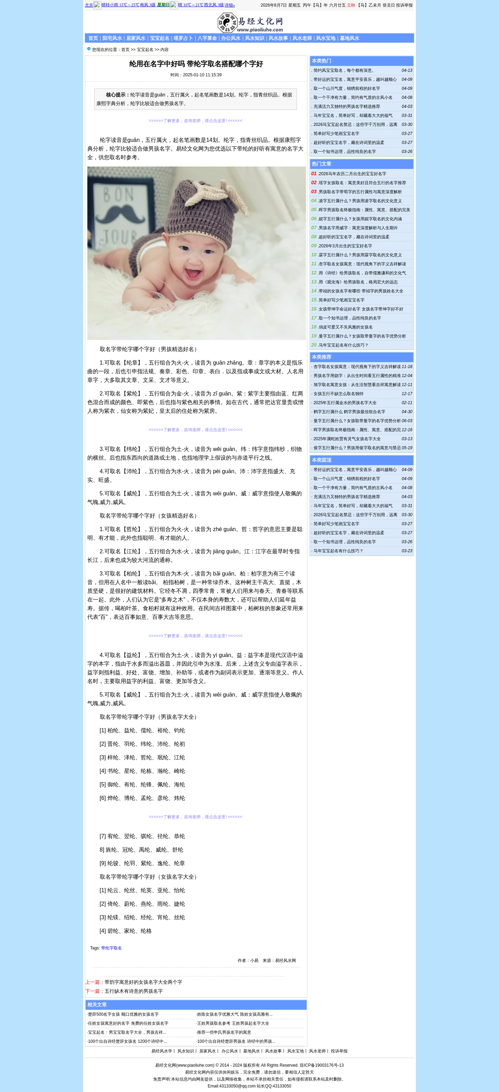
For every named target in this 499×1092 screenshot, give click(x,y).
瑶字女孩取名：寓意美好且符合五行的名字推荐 (362, 182)
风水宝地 (325, 38)
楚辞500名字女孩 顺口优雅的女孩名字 (123, 1014)
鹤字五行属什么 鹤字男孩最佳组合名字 (349, 411)
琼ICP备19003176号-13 (322, 1065)
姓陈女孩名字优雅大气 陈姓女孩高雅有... (234, 1014)
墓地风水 (349, 38)
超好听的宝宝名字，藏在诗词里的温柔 (348, 142)
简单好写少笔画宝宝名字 (335, 133)
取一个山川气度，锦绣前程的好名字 (346, 88)
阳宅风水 (112, 38)
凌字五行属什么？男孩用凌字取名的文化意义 (360, 200)
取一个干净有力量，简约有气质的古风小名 (352, 97)
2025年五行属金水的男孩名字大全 (345, 402)
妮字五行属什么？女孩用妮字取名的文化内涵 (360, 218)
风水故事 (278, 38)
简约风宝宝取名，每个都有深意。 (344, 70)
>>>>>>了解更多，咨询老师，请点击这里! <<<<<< (196, 120)
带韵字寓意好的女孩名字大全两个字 (143, 982)
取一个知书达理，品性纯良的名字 (344, 151)
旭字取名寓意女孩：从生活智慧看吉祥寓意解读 (357, 384)
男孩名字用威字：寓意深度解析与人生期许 (358, 227)
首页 (93, 38)
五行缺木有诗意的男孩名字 (134, 991)
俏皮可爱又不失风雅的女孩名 (346, 327)
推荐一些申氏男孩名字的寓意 (224, 1032)
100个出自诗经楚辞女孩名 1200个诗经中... (127, 1041)
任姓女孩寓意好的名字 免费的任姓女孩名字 (128, 1023)
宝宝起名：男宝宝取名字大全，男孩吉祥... (127, 1032)
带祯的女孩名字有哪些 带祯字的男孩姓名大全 (361, 291)
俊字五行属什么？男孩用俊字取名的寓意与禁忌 (357, 447)
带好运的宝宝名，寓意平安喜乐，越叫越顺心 (354, 79)
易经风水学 (161, 1051)
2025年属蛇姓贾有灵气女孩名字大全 (347, 438)
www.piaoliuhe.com (195, 1065)
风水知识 (254, 38)
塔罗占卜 (183, 38)
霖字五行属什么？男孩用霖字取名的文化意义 (360, 255)
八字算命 (207, 38)
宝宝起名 (159, 38)
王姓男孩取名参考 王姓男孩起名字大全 (233, 1023)
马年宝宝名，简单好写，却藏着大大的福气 (352, 115)
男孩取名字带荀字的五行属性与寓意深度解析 (360, 191)
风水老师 (302, 38)
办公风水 (230, 38)
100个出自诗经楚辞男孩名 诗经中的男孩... (236, 1041)
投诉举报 (404, 5)
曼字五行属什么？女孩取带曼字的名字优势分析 (362, 336)
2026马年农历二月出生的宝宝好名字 (352, 173)
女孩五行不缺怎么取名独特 (339, 393)
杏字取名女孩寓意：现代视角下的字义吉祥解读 (362, 264)
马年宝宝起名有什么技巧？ (344, 345)
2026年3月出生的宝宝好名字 (345, 246)
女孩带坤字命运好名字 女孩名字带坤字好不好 (361, 309)
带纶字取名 (111, 948)
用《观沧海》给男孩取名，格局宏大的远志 (358, 282)
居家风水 (136, 38)
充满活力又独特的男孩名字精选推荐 (346, 106)
